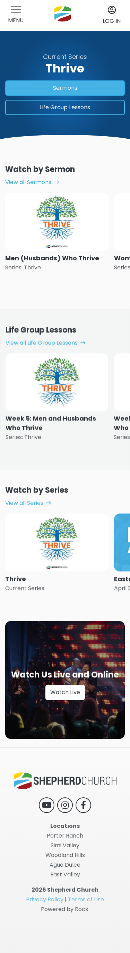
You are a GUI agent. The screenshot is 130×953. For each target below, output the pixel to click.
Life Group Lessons (65, 107)
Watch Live (65, 714)
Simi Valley (65, 845)
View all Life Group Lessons (42, 365)
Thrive (15, 601)
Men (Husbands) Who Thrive (52, 258)
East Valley (65, 874)
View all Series (24, 525)
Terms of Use (86, 899)
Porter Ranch (65, 836)
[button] (15, 15)
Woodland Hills (65, 855)
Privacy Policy (44, 899)
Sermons (65, 88)
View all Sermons (28, 182)
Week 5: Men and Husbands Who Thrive (51, 445)
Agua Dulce (65, 865)
